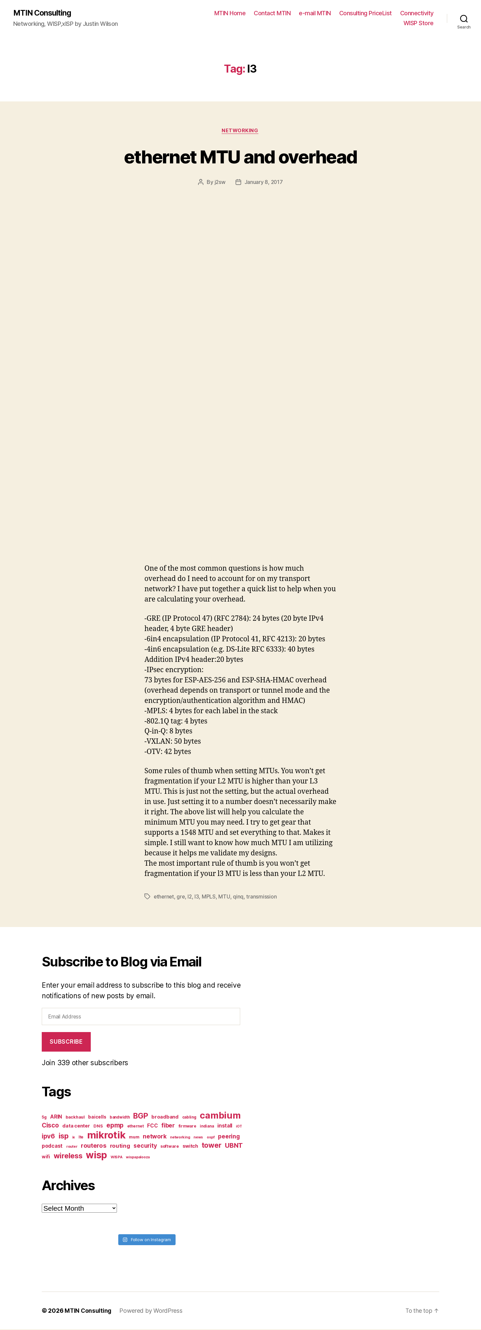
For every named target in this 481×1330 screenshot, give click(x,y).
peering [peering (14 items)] (229, 1136)
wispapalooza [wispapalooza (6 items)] (138, 1158)
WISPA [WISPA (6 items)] (117, 1158)
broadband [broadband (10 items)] (165, 1117)
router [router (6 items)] (71, 1147)
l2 (191, 897)
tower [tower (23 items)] (212, 1145)
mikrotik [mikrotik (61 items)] (106, 1135)
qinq (239, 897)
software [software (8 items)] (169, 1146)
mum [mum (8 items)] (134, 1137)
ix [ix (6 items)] (73, 1138)
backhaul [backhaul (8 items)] (75, 1117)
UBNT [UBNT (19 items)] (234, 1146)
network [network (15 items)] (154, 1136)
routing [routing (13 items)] (120, 1146)
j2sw (219, 183)
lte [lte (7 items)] (81, 1137)
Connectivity (417, 13)
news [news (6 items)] (198, 1138)
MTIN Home (230, 13)
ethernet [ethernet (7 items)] (135, 1127)
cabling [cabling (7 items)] (189, 1118)
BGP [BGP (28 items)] (140, 1116)
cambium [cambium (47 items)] (220, 1116)
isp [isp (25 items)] (64, 1136)
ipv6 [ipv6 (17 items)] (48, 1137)
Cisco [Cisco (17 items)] (50, 1126)
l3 (198, 897)
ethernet (164, 897)
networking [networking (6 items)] (180, 1138)
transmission (262, 897)
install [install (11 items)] (224, 1126)
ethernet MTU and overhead (240, 156)
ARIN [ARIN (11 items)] (56, 1117)
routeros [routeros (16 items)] (93, 1146)
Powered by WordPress (152, 1311)
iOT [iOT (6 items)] (239, 1127)
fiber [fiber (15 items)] (168, 1126)
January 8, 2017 (263, 183)
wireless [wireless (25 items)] (68, 1156)
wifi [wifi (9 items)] (46, 1157)
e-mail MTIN (315, 13)
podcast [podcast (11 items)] (52, 1146)
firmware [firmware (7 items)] (187, 1127)
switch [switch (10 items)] (190, 1146)
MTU (225, 897)
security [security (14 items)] (145, 1146)
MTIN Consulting (43, 13)
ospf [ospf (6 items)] (211, 1138)
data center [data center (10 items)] (76, 1126)
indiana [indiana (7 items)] (207, 1127)
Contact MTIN (272, 13)
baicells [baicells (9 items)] (97, 1117)
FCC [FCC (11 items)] (152, 1126)
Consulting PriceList (365, 13)
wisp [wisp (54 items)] (96, 1155)
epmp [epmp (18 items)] (115, 1126)
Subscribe (66, 1042)
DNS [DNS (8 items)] (98, 1126)
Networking (240, 131)
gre (182, 897)
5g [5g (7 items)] (44, 1118)
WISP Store (418, 23)
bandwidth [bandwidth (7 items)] (120, 1118)
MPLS (210, 897)
